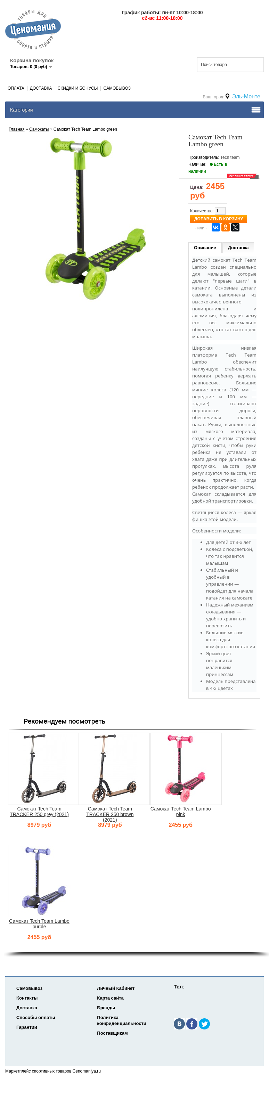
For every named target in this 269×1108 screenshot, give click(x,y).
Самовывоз (117, 88)
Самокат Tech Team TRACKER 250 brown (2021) (109, 814)
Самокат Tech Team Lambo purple (39, 923)
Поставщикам (112, 1033)
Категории (21, 110)
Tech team (229, 157)
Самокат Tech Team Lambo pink (180, 811)
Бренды (106, 1007)
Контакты (27, 998)
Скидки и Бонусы (78, 88)
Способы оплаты (35, 1017)
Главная (17, 129)
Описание (205, 247)
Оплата (16, 88)
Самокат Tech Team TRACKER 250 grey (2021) (39, 811)
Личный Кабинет (115, 988)
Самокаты (39, 129)
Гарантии (26, 1027)
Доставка (41, 88)
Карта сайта (110, 998)
